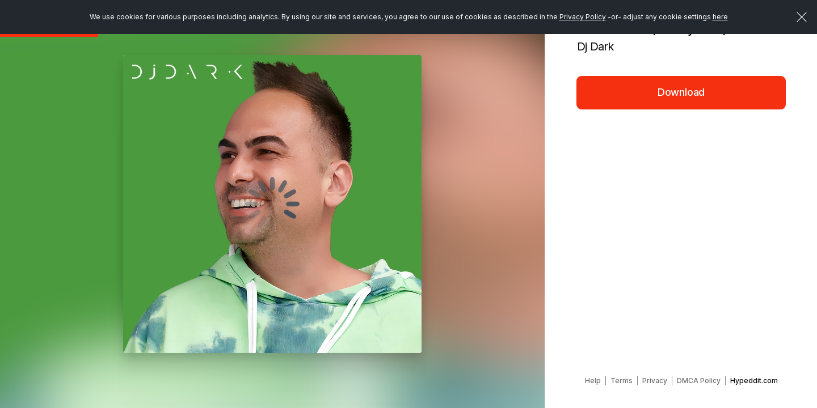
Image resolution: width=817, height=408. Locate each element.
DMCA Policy (699, 380)
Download (681, 92)
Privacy (654, 380)
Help (593, 380)
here (720, 16)
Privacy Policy (582, 16)
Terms (621, 380)
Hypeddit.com (754, 380)
